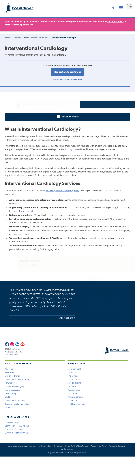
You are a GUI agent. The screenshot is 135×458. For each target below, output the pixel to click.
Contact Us (72, 401)
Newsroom (10, 373)
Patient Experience (76, 398)
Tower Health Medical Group (17, 380)
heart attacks (28, 211)
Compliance (58, 447)
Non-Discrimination (13, 391)
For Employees (11, 383)
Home (7, 38)
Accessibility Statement (117, 447)
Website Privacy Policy (98, 447)
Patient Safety (11, 394)
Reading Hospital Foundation (17, 405)
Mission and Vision (13, 376)
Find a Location (74, 380)
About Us (9, 369)
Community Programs (14, 431)
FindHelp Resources (76, 405)
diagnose (72, 150)
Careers (8, 409)
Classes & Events (12, 424)
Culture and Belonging (15, 387)
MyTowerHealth (75, 369)
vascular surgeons (70, 191)
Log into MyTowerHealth (69, 80)
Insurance (72, 387)
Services (17, 38)
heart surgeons (53, 191)
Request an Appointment (67, 72)
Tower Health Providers (15, 401)
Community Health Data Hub (17, 427)
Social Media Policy (44, 447)
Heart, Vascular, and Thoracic (36, 38)
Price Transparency (67, 450)
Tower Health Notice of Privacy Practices (21, 447)
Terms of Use (69, 447)
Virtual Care (73, 394)
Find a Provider (74, 376)
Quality (8, 398)
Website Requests (82, 447)
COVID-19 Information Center (18, 434)
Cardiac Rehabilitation (30, 265)
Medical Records (75, 383)
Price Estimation (75, 391)
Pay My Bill (72, 373)
